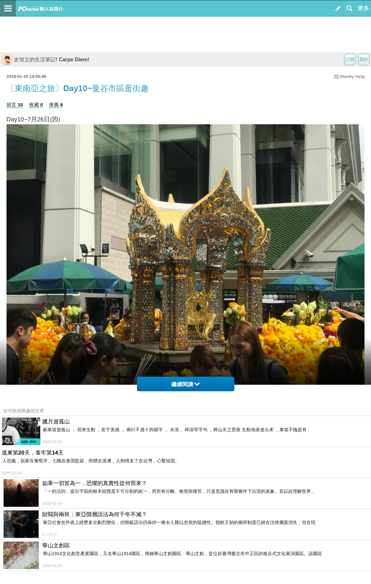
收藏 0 (36, 104)
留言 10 (14, 104)
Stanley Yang (352, 76)
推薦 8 (56, 104)
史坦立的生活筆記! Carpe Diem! (45, 59)
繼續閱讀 (185, 384)
